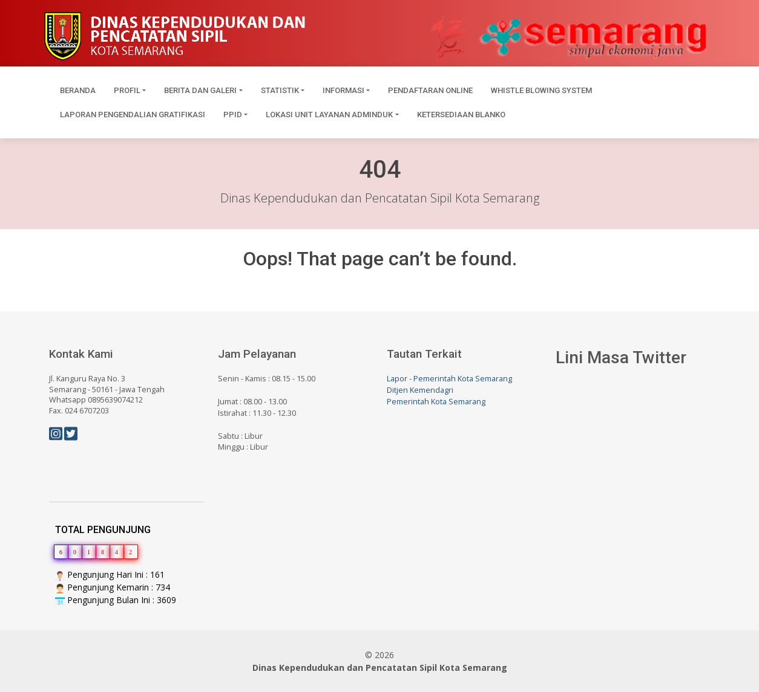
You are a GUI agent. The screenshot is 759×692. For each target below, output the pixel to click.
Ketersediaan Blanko (461, 114)
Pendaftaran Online (430, 90)
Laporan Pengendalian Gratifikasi (132, 114)
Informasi (343, 90)
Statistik (280, 90)
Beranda (78, 90)
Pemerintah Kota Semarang (436, 401)
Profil (127, 90)
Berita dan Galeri (200, 90)
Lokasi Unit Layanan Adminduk (329, 114)
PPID (232, 114)
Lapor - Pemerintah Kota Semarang (449, 378)
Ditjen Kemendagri (420, 390)
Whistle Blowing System (541, 90)
